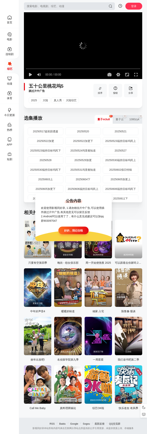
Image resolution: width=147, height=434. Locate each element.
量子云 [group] (121, 118)
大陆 (45, 100)
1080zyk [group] (135, 118)
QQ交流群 (114, 423)
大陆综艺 (71, 100)
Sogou (86, 423)
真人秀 (58, 100)
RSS (52, 423)
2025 (34, 100)
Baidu (62, 423)
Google (74, 423)
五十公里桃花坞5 (46, 86)
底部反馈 (100, 423)
